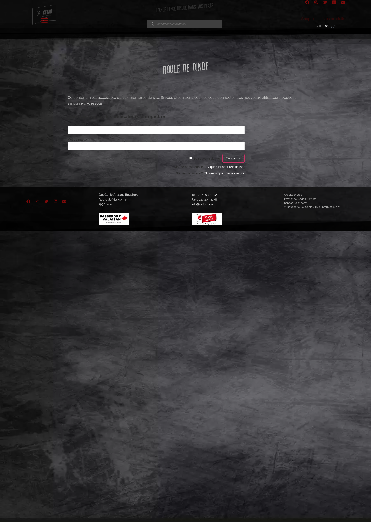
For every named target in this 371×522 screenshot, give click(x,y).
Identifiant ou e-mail (82, 123)
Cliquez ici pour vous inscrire (224, 173)
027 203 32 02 (207, 195)
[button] (44, 16)
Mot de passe (77, 139)
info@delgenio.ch (204, 204)
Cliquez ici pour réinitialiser (225, 167)
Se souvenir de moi (207, 158)
